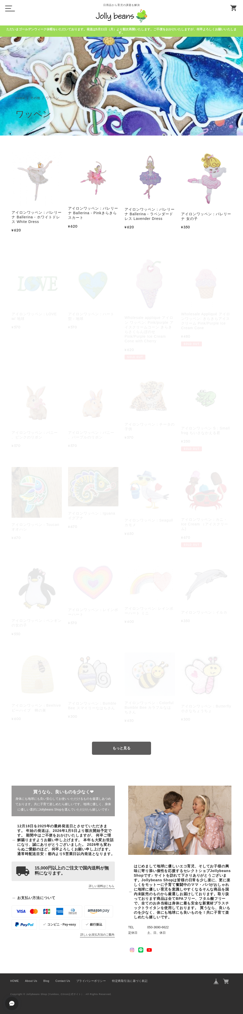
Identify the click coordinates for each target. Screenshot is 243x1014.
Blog (46, 980)
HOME (14, 980)
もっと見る (121, 748)
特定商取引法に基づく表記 (129, 980)
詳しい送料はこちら (101, 885)
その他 (35, 98)
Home (20, 98)
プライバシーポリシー (91, 980)
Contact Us (62, 980)
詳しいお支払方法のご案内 (97, 934)
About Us (31, 980)
